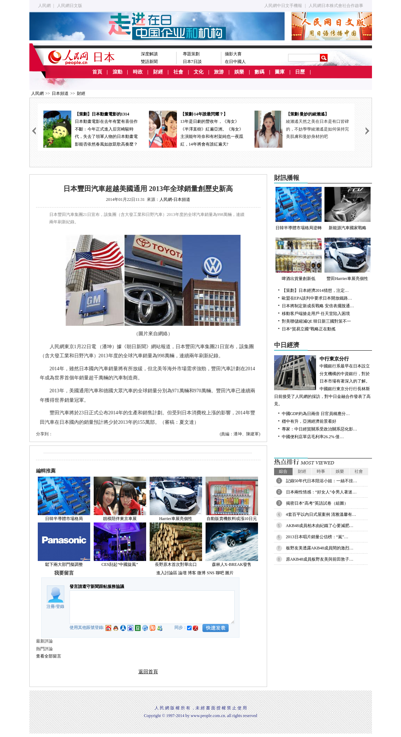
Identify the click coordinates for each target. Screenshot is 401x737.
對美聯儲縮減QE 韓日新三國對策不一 (316, 321)
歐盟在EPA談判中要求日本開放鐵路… (317, 298)
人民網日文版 (69, 5)
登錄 (60, 606)
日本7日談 (192, 61)
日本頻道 (60, 93)
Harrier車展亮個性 (175, 518)
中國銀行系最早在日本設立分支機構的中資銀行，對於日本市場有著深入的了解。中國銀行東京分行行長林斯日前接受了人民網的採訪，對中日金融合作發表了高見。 (323, 381)
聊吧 (220, 572)
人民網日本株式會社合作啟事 (336, 5)
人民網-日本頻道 (174, 199)
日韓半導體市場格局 (64, 518)
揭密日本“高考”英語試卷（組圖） (317, 503)
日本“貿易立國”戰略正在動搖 (309, 329)
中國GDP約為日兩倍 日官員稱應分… (316, 413)
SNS (210, 572)
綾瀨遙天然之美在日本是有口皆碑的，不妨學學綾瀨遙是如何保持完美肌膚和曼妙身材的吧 (317, 129)
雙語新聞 (149, 61)
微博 (201, 572)
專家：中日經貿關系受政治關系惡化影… (319, 429)
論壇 (182, 572)
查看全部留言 (48, 656)
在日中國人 (235, 61)
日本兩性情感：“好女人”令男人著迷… (321, 492)
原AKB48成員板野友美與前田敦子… (319, 559)
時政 (138, 72)
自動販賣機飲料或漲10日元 (232, 518)
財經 (158, 72)
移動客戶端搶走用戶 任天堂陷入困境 (316, 313)
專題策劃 (191, 53)
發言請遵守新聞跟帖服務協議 (97, 586)
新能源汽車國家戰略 (347, 208)
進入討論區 (166, 572)
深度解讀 (149, 53)
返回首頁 (148, 671)
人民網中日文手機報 (283, 5)
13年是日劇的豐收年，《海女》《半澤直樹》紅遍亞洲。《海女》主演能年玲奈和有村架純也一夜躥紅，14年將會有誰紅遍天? (196, 129)
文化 (198, 72)
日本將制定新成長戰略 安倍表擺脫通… (318, 305)
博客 (192, 572)
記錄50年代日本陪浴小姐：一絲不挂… (321, 480)
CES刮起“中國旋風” (119, 564)
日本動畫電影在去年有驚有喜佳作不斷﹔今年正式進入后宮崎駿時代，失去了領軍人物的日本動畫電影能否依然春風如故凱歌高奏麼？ (90, 129)
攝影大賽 (233, 53)
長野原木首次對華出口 (176, 564)
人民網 (44, 5)
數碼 (259, 72)
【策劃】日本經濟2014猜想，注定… (315, 290)
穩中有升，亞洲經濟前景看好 (309, 421)
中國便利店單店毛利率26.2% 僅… (313, 436)
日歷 (300, 72)
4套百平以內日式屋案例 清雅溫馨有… (321, 514)
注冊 (50, 606)
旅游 (219, 72)
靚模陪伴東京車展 (120, 518)
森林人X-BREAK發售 (231, 564)
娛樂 (239, 72)
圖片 (229, 572)
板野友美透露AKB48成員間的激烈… (319, 548)
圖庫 (280, 72)
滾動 (117, 72)
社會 (178, 72)
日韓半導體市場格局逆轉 (298, 208)
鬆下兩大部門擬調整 (64, 564)
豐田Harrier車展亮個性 (347, 259)
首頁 (97, 72)
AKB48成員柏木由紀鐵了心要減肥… (319, 525)
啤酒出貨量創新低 (298, 259)
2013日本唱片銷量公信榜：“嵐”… (317, 536)
